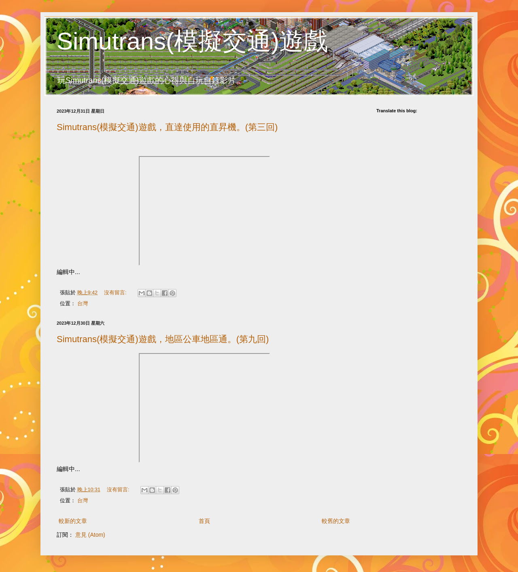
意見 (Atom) (90, 534)
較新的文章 (73, 521)
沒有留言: (116, 293)
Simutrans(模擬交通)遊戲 (192, 41)
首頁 (204, 521)
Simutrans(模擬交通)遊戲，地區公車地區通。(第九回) (163, 339)
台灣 (82, 303)
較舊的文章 (336, 521)
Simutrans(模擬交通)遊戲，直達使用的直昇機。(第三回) (167, 127)
